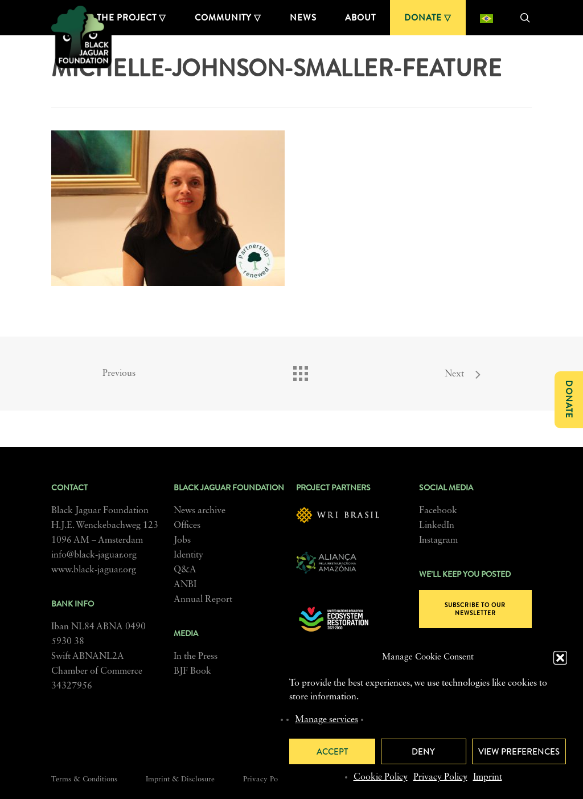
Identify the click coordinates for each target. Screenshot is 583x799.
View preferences (519, 751)
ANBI (185, 584)
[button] (560, 657)
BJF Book (192, 671)
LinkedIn (436, 525)
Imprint (487, 777)
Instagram (438, 540)
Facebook (438, 510)
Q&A (185, 570)
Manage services (326, 719)
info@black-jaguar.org (94, 555)
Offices (187, 525)
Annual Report (203, 599)
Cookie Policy (381, 777)
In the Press (195, 656)
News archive (199, 510)
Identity (188, 555)
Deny (423, 751)
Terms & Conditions (84, 779)
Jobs (182, 540)
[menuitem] (486, 18)
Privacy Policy (440, 777)
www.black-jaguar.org (93, 570)
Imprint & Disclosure (180, 779)
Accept (332, 751)
